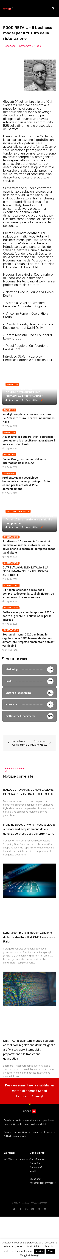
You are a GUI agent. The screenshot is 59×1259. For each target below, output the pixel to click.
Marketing (12, 384)
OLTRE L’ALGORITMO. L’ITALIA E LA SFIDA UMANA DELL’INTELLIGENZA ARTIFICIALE (25, 571)
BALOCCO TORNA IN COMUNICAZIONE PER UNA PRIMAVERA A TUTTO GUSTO (25, 392)
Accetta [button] (39, 1251)
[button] (12, 9)
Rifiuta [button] (50, 1251)
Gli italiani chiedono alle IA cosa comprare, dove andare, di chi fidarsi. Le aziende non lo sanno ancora (28, 593)
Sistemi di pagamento (18, 511)
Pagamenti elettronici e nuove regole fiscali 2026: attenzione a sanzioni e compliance (29, 519)
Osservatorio (11, 537)
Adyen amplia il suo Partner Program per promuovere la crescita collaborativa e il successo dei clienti (29, 440)
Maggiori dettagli (29, 1255)
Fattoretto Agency (29, 1096)
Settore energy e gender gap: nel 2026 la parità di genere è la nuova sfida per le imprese (28, 616)
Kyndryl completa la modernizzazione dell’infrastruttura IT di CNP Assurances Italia (29, 418)
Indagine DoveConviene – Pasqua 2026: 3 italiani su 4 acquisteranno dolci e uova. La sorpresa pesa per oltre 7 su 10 (29, 829)
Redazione (13, 400)
